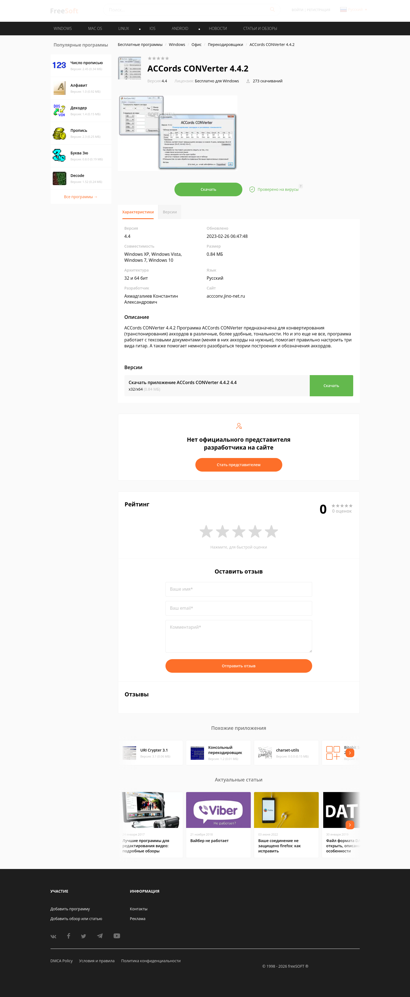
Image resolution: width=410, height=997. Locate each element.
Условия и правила (96, 960)
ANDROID (180, 28)
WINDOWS (63, 28)
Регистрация (318, 10)
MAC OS (95, 28)
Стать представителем (239, 464)
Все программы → (81, 196)
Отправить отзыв (239, 665)
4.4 (157, 80)
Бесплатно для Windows (217, 80)
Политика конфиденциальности (151, 960)
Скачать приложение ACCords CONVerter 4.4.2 (183, 382)
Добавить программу (70, 908)
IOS (152, 28)
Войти (297, 10)
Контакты (139, 908)
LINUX (123, 28)
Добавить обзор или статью (76, 918)
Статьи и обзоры (260, 28)
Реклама (137, 918)
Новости (218, 28)
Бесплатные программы (140, 44)
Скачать (208, 189)
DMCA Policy (62, 960)
